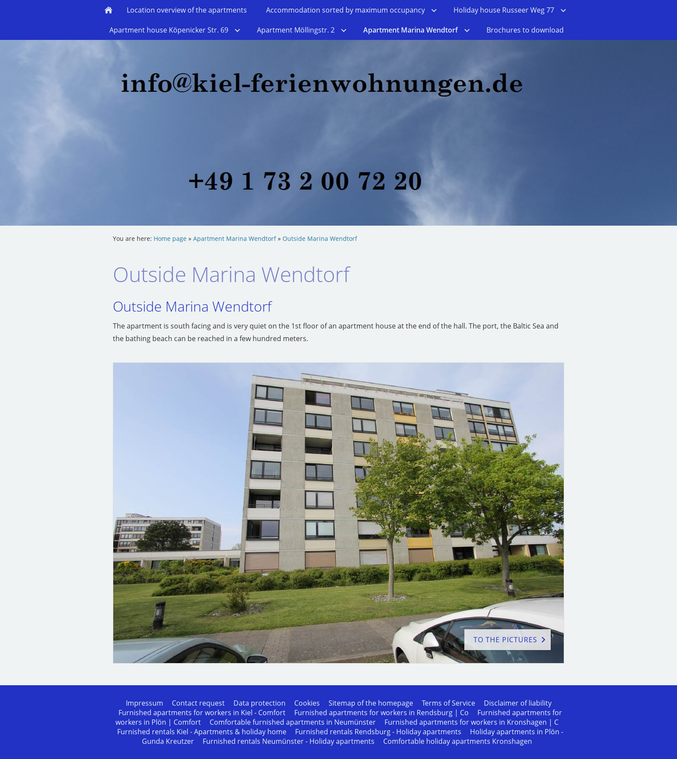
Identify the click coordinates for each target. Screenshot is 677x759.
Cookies (307, 703)
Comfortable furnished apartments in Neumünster (293, 722)
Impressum (144, 703)
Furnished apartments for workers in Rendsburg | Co (381, 712)
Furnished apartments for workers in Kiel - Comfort (202, 712)
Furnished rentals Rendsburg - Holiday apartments (378, 731)
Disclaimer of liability (518, 703)
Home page (170, 238)
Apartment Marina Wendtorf (234, 238)
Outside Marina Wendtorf (320, 238)
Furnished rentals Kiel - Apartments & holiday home (201, 731)
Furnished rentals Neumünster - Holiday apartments (289, 741)
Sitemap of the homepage (371, 703)
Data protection (259, 703)
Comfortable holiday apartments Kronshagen (457, 741)
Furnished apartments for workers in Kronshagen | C (472, 722)
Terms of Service (448, 703)
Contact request (198, 703)
